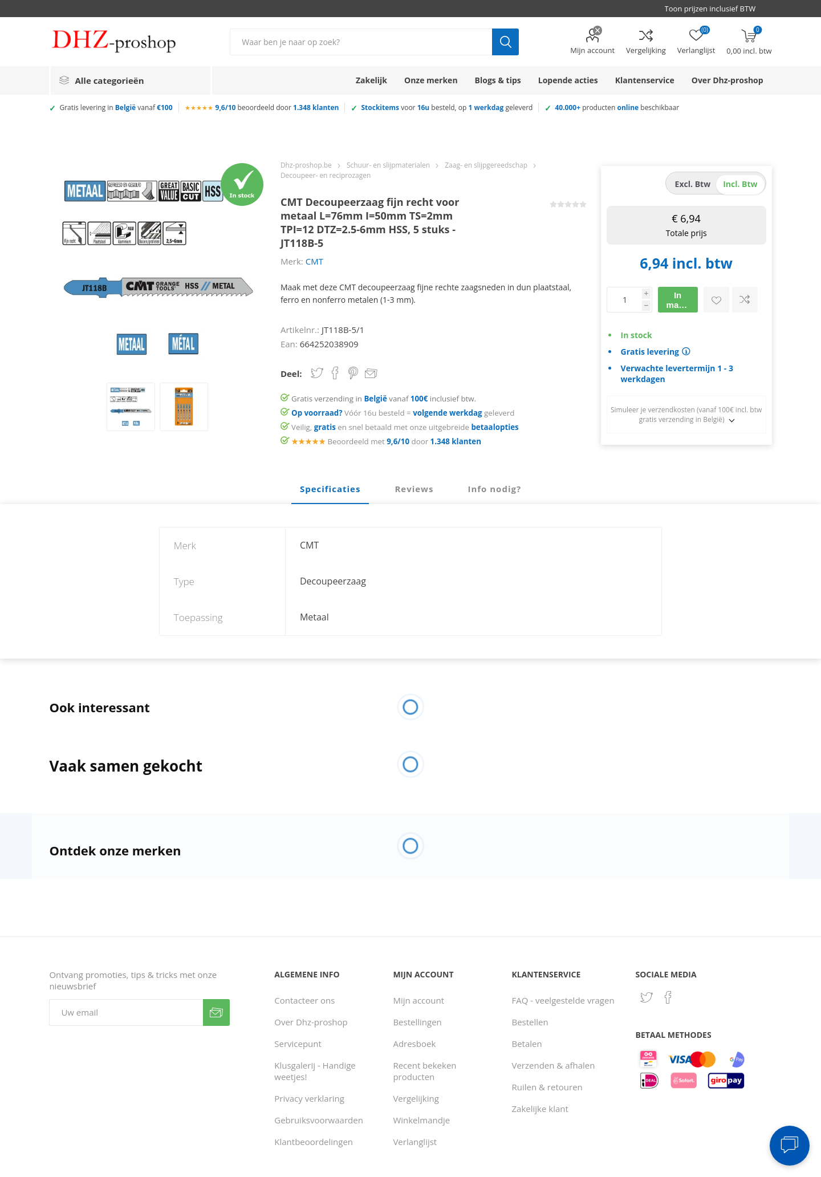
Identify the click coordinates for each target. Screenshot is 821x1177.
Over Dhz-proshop (310, 1022)
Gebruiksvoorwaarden (318, 1120)
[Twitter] (646, 997)
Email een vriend (371, 374)
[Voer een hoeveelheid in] (624, 299)
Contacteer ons (304, 1000)
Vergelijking (646, 50)
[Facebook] (668, 997)
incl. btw (740, 183)
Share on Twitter (317, 373)
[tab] (330, 489)
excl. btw (693, 183)
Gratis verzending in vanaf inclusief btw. (383, 398)
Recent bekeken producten (424, 1071)
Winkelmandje (421, 1120)
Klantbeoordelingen (313, 1141)
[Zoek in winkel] (361, 42)
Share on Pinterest (353, 373)
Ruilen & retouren (547, 1087)
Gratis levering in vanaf (115, 107)
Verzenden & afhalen (553, 1065)
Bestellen (530, 1022)
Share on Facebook (335, 373)
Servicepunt (298, 1043)
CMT (314, 261)
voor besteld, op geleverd (447, 107)
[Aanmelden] (126, 1012)
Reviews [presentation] (414, 488)
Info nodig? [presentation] (494, 488)
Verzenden (216, 1012)
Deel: (291, 373)
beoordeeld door (277, 107)
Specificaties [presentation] (330, 488)
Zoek (505, 42)
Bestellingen (417, 1022)
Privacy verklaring (309, 1098)
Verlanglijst (415, 1141)
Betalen (527, 1043)
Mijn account (592, 50)
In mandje (681, 300)
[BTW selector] (715, 8)
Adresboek (414, 1043)
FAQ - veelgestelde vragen (563, 1000)
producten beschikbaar (617, 107)
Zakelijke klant (540, 1108)
